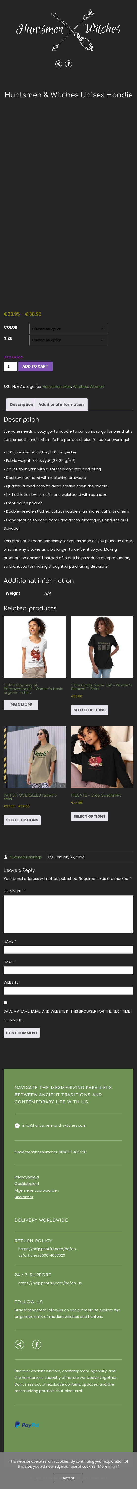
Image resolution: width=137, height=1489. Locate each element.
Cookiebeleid (27, 1183)
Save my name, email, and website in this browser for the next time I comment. (68, 1015)
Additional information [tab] (61, 404)
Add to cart (35, 366)
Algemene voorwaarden (37, 1190)
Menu (68, 80)
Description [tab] (21, 404)
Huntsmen (52, 386)
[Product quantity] (10, 366)
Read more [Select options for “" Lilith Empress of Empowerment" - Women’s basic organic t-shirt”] (21, 704)
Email (10, 961)
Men (67, 386)
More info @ (108, 1466)
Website (11, 982)
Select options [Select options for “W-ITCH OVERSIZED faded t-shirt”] (22, 820)
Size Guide (13, 357)
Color (10, 327)
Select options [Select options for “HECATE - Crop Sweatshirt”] (90, 816)
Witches (80, 386)
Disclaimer (24, 1196)
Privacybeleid (27, 1177)
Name (10, 941)
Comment (14, 890)
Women (97, 386)
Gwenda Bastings (26, 857)
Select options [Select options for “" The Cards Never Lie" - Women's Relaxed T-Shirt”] (90, 710)
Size (8, 338)
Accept (68, 1477)
